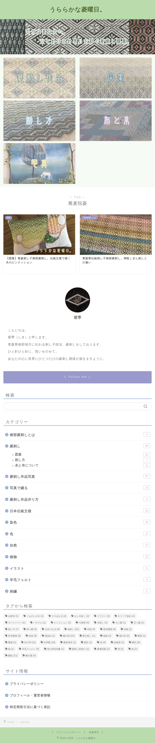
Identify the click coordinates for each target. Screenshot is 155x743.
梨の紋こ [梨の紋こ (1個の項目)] (89, 636)
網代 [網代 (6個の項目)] (136, 642)
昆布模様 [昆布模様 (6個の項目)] (109, 629)
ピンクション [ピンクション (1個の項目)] (62, 622)
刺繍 (80, 591)
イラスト (80, 568)
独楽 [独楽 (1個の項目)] (107, 636)
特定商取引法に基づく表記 (30, 707)
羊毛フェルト (80, 579)
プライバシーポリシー (27, 684)
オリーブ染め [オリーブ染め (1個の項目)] (126, 616)
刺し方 (82, 460)
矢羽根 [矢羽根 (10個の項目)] (49, 642)
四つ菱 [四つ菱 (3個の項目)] (31, 629)
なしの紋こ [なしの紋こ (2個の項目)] (81, 616)
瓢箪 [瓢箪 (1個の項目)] (142, 636)
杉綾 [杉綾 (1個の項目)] (128, 629)
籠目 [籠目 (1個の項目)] (88, 642)
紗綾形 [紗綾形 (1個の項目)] (119, 642)
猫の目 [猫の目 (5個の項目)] (124, 636)
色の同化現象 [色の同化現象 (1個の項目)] (55, 649)
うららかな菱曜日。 (78, 9)
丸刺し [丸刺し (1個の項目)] (102, 622)
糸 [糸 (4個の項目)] (103, 642)
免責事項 (94, 732)
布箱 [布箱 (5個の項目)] (91, 629)
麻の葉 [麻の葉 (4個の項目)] (31, 655)
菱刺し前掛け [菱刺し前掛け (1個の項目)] (80, 649)
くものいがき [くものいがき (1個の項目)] (35, 616)
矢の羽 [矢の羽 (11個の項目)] (30, 642)
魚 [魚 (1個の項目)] (134, 649)
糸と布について (82, 465)
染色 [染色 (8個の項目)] (33, 636)
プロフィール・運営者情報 (30, 695)
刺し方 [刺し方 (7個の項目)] (13, 629)
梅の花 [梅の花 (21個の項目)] (68, 636)
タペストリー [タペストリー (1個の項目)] (16, 622)
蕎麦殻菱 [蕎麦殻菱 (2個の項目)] (103, 649)
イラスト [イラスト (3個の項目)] (103, 616)
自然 (80, 545)
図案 (82, 454)
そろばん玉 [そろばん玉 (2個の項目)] (59, 616)
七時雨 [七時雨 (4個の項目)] (84, 622)
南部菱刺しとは (80, 434)
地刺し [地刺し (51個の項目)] (73, 629)
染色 (80, 522)
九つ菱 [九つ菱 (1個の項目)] (120, 622)
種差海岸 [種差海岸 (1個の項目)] (69, 642)
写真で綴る (80, 487)
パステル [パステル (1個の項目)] (39, 622)
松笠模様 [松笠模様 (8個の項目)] (14, 636)
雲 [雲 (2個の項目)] (121, 649)
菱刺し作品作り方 (80, 499)
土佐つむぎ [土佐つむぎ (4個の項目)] (52, 629)
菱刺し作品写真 (80, 476)
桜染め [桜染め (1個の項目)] (50, 636)
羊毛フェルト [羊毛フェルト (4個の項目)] (30, 649)
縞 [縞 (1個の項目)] (11, 649)
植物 (80, 556)
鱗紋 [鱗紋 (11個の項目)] (12, 655)
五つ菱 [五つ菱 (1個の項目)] (139, 622)
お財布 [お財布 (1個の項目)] (13, 616)
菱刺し (80, 446)
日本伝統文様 (80, 510)
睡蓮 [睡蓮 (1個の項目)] (12, 642)
